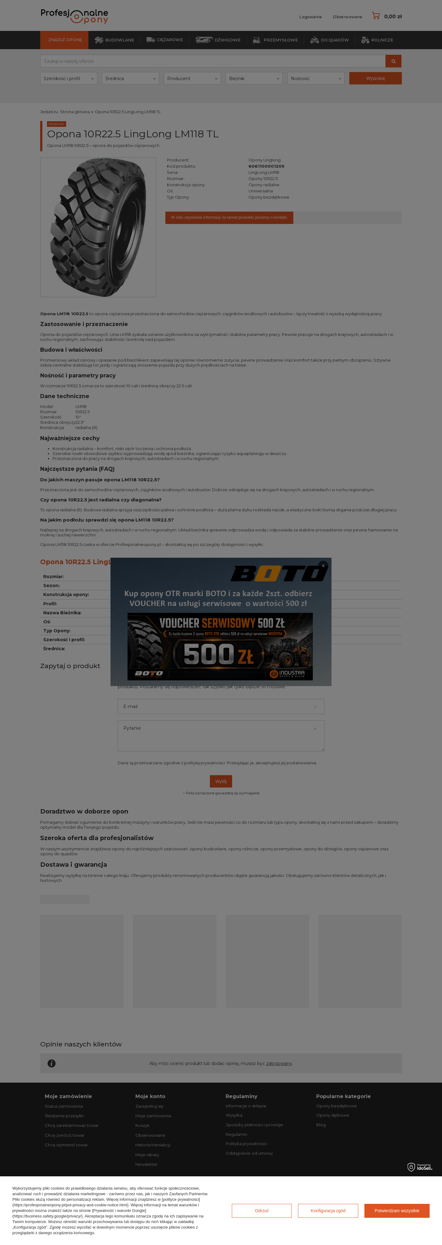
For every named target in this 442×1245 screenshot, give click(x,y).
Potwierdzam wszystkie (397, 1210)
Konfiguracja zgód (328, 1210)
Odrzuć (262, 1210)
